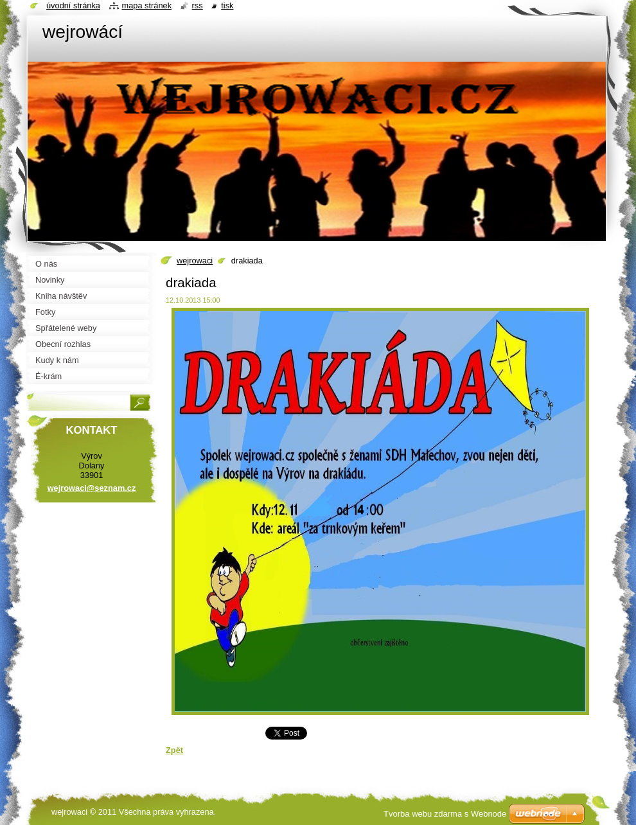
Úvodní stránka (73, 5)
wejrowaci (195, 260)
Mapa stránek (147, 5)
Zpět (174, 750)
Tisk (227, 5)
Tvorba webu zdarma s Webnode (445, 814)
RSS (197, 5)
